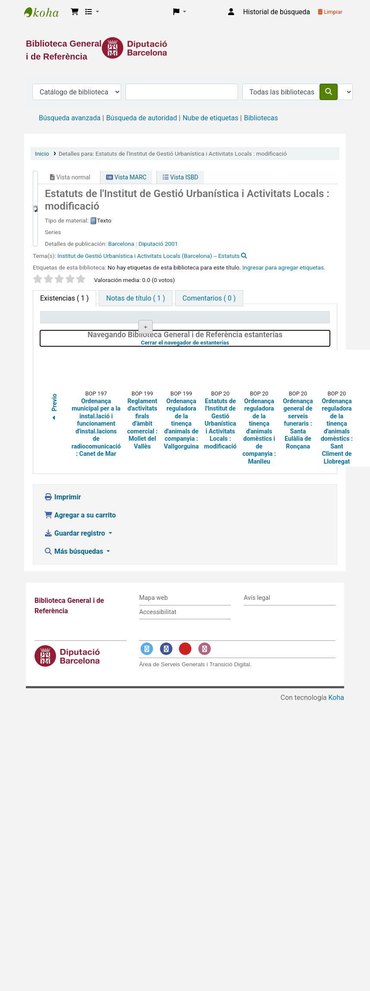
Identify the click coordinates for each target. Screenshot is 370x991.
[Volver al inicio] (344, 964)
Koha (336, 769)
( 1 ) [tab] (64, 298)
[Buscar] (329, 92)
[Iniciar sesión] (231, 12)
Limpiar (330, 12)
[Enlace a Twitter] (147, 720)
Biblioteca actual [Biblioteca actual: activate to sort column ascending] (117, 324)
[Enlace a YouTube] (185, 720)
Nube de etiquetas (210, 118)
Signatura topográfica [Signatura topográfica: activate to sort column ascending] (177, 324)
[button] (74, 12)
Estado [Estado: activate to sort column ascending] (228, 328)
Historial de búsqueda (276, 12)
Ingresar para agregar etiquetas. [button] (284, 267)
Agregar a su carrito (80, 586)
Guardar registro (75, 604)
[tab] (135, 298)
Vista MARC (126, 177)
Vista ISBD (180, 177)
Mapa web (153, 669)
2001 (171, 243)
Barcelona (122, 243)
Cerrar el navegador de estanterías (231, 413)
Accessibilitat (157, 683)
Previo (54, 479)
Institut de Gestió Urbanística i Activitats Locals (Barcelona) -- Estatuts (148, 255)
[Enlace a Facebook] (166, 720)
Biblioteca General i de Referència (45, 12)
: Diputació (149, 243)
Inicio (42, 153)
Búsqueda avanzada (69, 118)
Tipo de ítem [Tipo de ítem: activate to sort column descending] (63, 328)
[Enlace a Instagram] (204, 720)
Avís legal (257, 669)
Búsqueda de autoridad (141, 118)
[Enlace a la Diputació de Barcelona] (185, 48)
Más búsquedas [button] (74, 622)
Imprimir (62, 568)
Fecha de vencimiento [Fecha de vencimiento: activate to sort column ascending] (294, 324)
